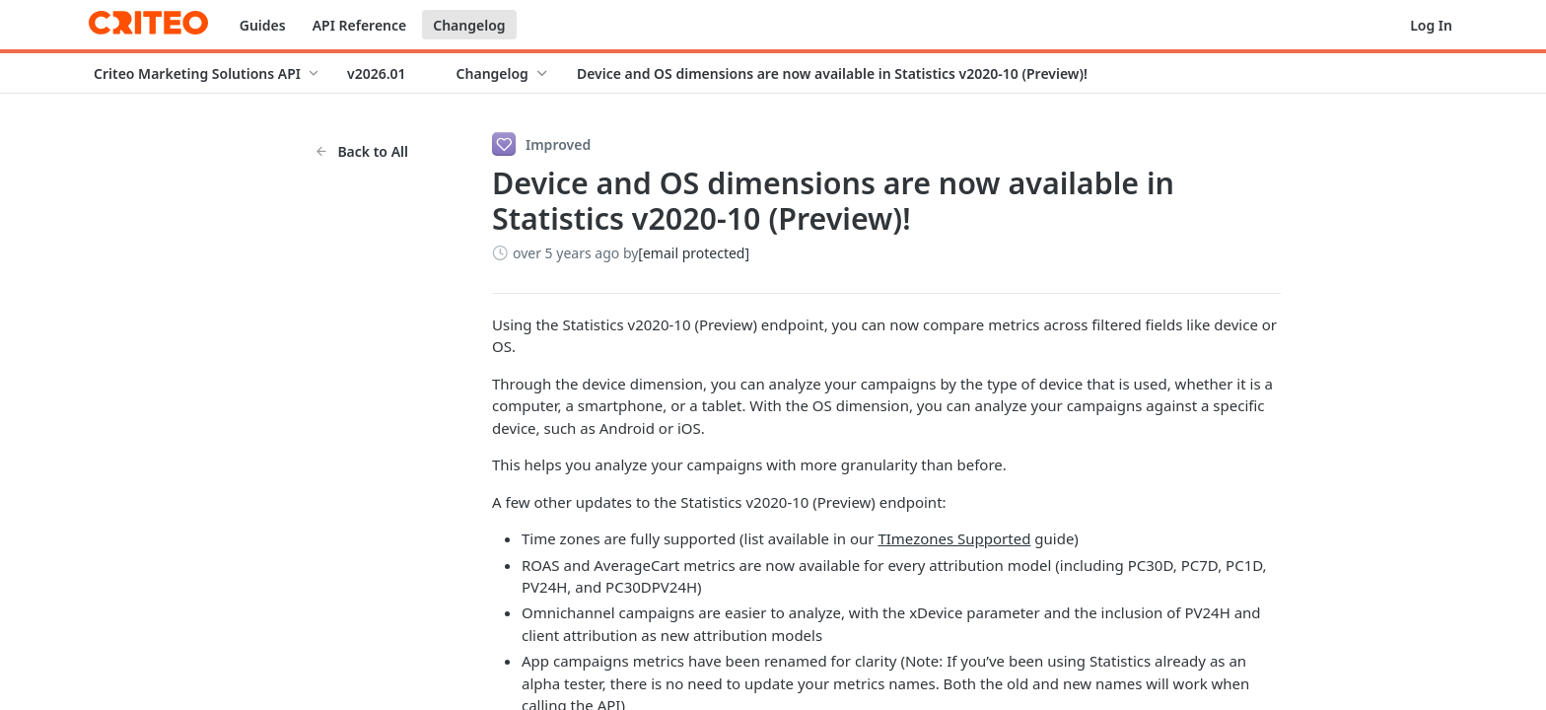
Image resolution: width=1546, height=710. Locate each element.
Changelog (469, 25)
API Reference (360, 25)
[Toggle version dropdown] (388, 73)
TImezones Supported (954, 538)
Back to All (361, 151)
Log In (1431, 25)
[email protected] (693, 253)
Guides (263, 25)
